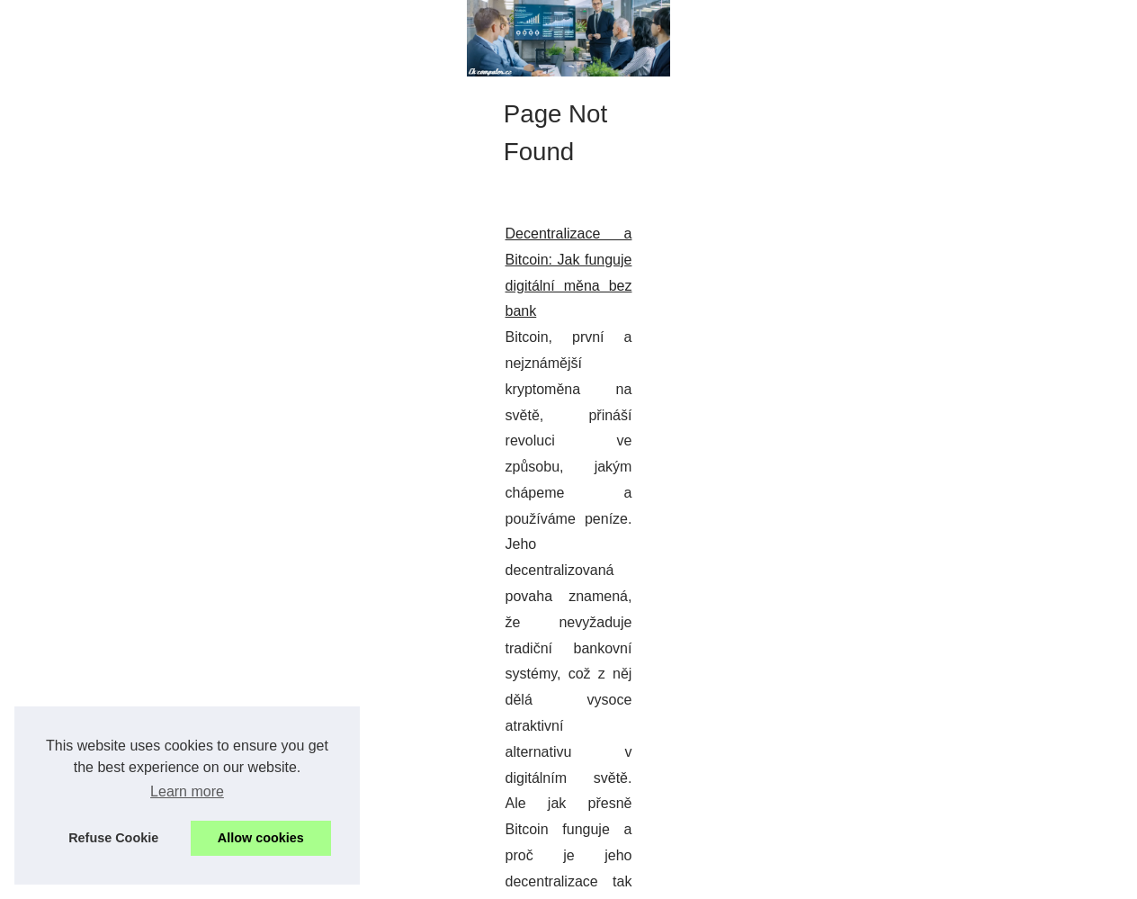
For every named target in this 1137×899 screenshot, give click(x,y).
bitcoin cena (653, 627)
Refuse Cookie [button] (113, 838)
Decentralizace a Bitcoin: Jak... (949, 602)
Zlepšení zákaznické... (925, 519)
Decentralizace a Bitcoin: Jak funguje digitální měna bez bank (234, 549)
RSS (394, 879)
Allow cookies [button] (261, 838)
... (711, 627)
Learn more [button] (187, 791)
